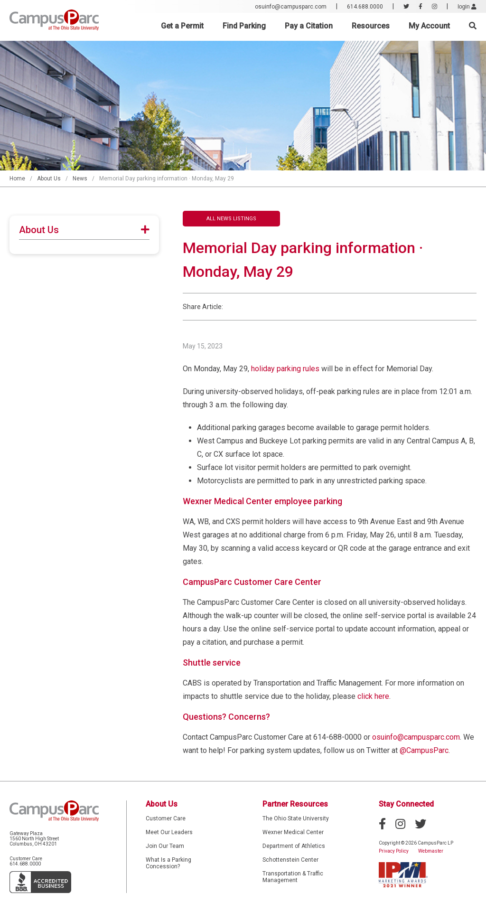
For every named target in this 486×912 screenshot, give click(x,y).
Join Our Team (165, 846)
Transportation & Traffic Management (292, 877)
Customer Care (166, 818)
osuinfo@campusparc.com (291, 6)
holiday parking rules (285, 368)
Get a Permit (182, 25)
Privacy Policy (394, 851)
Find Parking (244, 25)
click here (373, 696)
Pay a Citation (309, 25)
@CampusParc (424, 750)
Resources (371, 25)
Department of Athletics (293, 846)
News (80, 178)
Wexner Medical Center (293, 832)
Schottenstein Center (290, 859)
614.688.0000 (365, 6)
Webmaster (430, 851)
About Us (49, 178)
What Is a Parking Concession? (168, 863)
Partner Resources (295, 804)
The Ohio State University (295, 818)
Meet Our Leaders (169, 832)
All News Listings (231, 219)
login (467, 6)
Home (17, 178)
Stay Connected (406, 804)
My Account (429, 25)
